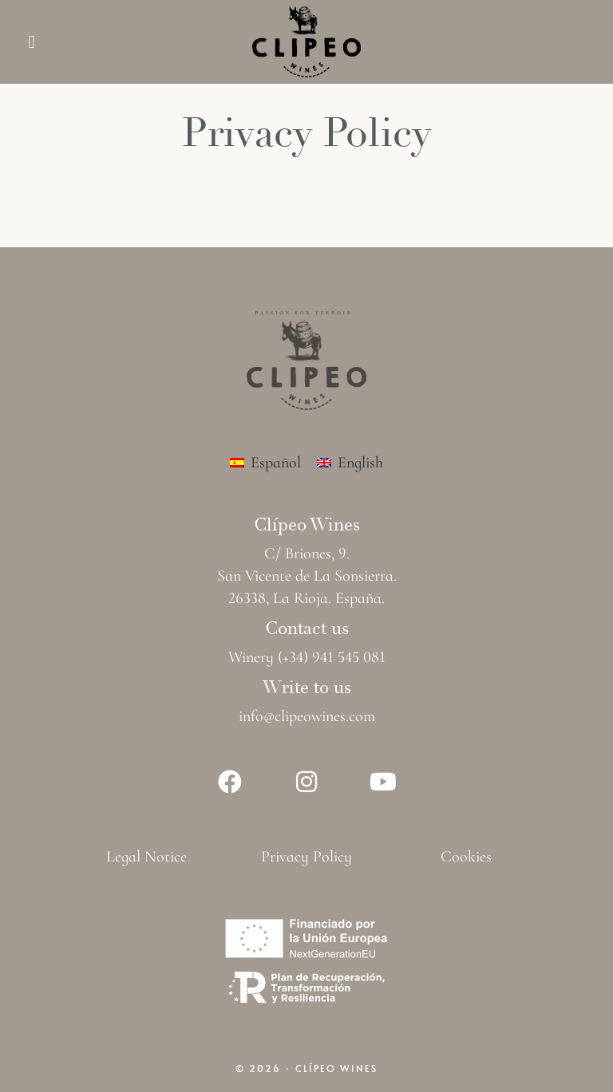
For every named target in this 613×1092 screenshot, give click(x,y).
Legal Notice (146, 856)
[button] (31, 42)
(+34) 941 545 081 (332, 657)
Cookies (466, 856)
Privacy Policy (306, 856)
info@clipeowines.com (307, 716)
